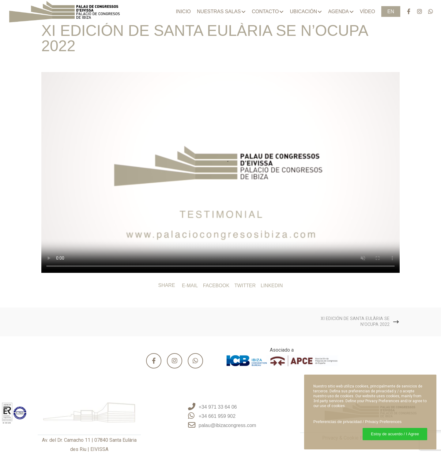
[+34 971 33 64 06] (221, 407)
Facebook (215, 285)
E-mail (189, 285)
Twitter (245, 285)
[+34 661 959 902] (221, 416)
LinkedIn (272, 285)
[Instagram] (416, 11)
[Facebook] (405, 11)
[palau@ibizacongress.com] (221, 425)
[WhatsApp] (427, 11)
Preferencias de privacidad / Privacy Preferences (357, 421)
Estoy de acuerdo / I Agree (395, 434)
